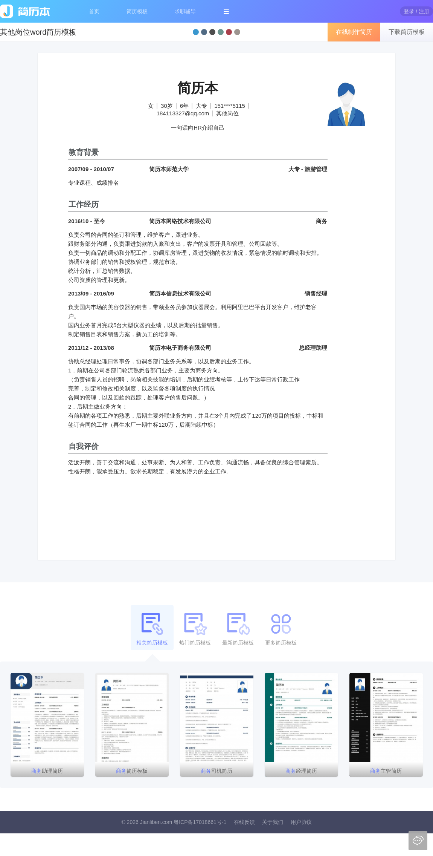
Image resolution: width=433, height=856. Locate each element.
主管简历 (386, 771)
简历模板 (137, 11)
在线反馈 (244, 822)
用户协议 (301, 822)
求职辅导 (185, 11)
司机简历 (216, 771)
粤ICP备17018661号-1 (200, 822)
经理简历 (301, 771)
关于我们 (272, 822)
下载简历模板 (407, 32)
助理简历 (47, 771)
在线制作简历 (354, 32)
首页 (94, 11)
